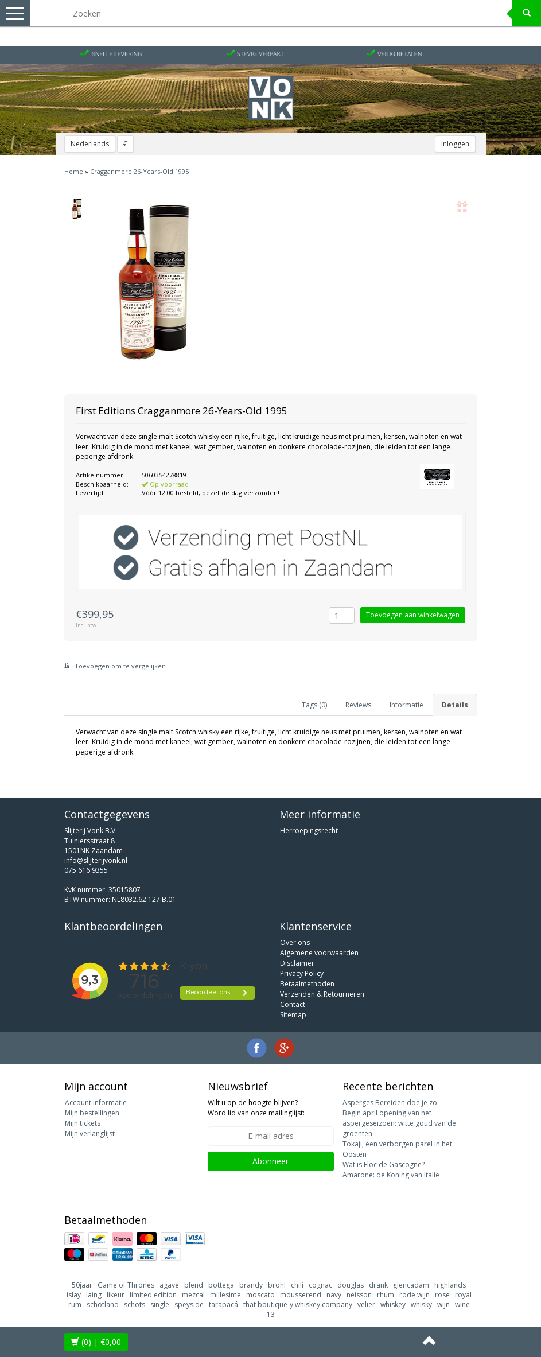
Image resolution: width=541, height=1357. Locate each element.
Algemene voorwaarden (319, 953)
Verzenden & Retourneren (322, 994)
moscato (260, 1295)
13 (271, 1314)
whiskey (393, 1304)
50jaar (82, 1285)
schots (134, 1304)
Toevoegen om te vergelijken (115, 666)
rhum (385, 1295)
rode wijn (414, 1295)
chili (297, 1285)
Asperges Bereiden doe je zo (389, 1102)
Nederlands (90, 144)
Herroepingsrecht (309, 830)
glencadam (411, 1285)
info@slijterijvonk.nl (95, 860)
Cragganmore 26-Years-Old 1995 (139, 171)
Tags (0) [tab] (314, 705)
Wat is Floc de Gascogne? (383, 1164)
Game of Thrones (126, 1285)
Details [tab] (455, 705)
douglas (350, 1285)
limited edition (153, 1295)
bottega (221, 1285)
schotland (103, 1304)
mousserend (300, 1295)
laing (94, 1295)
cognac (320, 1285)
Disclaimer (297, 963)
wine (462, 1304)
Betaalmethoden (307, 984)
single (159, 1304)
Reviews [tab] (358, 705)
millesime (225, 1295)
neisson (359, 1295)
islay (74, 1295)
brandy (251, 1285)
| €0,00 (96, 1341)
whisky (421, 1304)
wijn (443, 1304)
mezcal (193, 1295)
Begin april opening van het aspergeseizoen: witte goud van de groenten (399, 1123)
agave (169, 1285)
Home (73, 171)
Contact (292, 1004)
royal (463, 1295)
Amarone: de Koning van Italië (390, 1175)
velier (366, 1304)
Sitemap (293, 1015)
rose (442, 1295)
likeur (115, 1295)
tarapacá (223, 1304)
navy (333, 1295)
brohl (277, 1285)
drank (378, 1285)
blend (193, 1285)
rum (74, 1304)
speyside (189, 1304)
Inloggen (455, 144)
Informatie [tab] (406, 705)
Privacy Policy (302, 973)
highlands (450, 1285)
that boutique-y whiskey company (297, 1304)
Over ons (295, 942)
